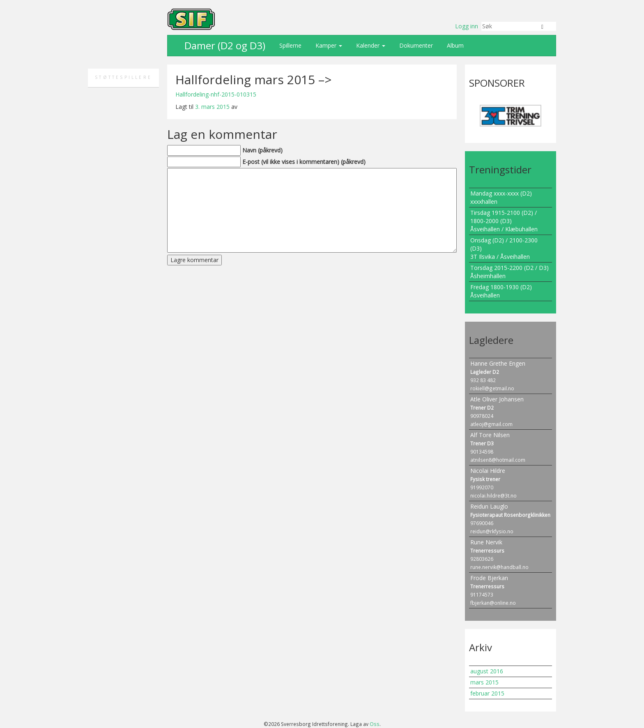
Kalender (369, 45)
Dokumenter (415, 45)
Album (454, 45)
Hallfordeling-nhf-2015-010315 (215, 94)
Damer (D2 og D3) (223, 45)
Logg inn (466, 26)
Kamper (328, 45)
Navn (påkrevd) (262, 150)
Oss (375, 724)
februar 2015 (487, 693)
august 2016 (486, 671)
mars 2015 (484, 682)
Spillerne (289, 45)
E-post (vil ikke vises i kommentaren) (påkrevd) (304, 162)
